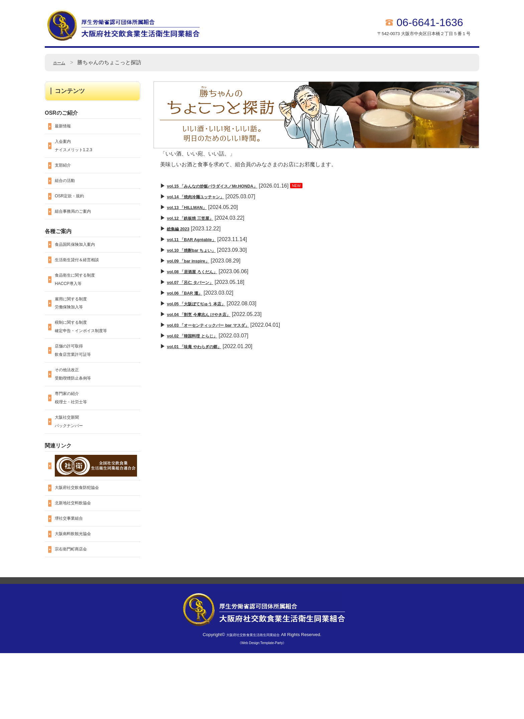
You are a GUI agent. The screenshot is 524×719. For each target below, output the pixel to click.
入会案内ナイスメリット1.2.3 (79, 150)
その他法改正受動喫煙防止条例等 (79, 416)
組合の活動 (68, 191)
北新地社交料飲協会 (79, 561)
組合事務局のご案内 (79, 226)
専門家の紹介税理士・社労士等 (76, 445)
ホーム (61, 62)
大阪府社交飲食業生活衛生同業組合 (253, 700)
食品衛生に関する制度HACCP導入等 (81, 303)
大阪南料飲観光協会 (79, 596)
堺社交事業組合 (73, 579)
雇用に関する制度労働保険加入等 (76, 331)
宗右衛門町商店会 (76, 614)
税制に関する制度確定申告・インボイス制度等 (89, 359)
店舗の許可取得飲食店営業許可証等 (79, 388)
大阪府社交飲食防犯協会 (84, 543)
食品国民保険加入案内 (81, 262)
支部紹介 (65, 173)
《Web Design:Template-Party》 (262, 709)
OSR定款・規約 (74, 209)
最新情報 (65, 127)
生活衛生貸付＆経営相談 (84, 280)
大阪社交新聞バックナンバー (73, 473)
